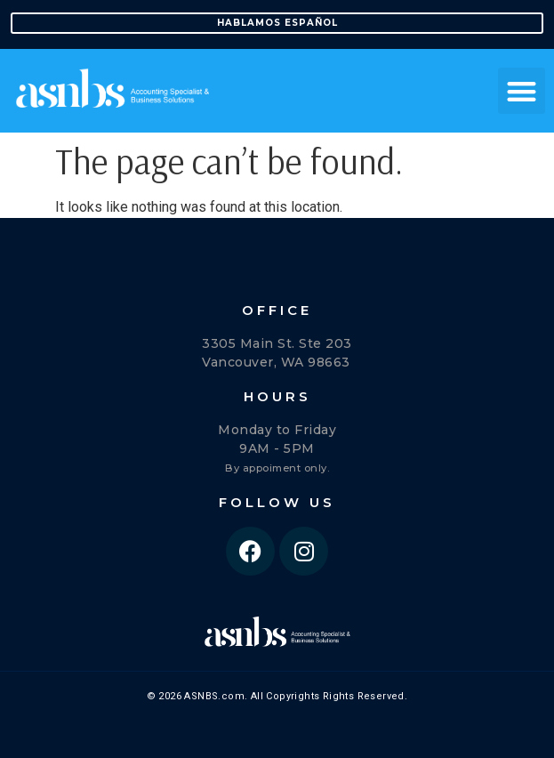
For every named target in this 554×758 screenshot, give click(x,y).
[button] (521, 91)
